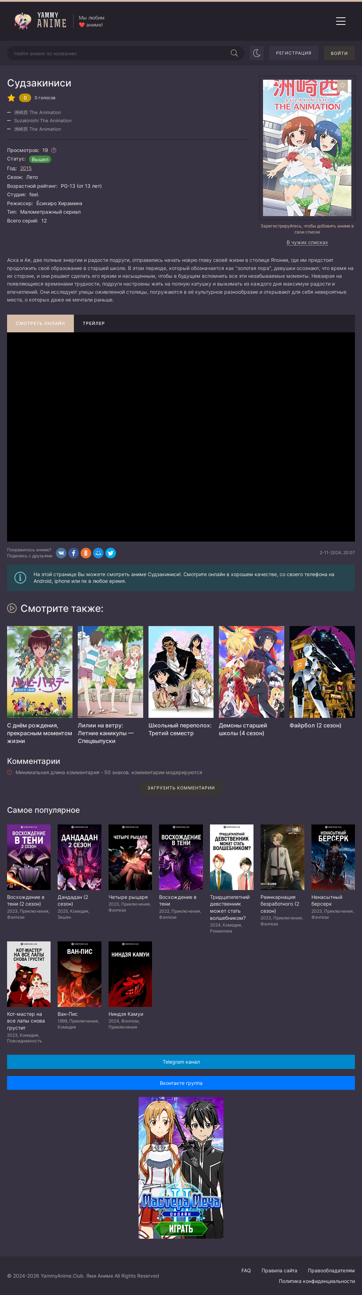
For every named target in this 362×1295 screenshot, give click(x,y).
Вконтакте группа (181, 1083)
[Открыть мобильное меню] (341, 21)
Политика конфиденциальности (317, 1281)
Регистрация (293, 53)
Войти (339, 53)
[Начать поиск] (234, 53)
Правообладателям (331, 1270)
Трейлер (94, 323)
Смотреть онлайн (40, 323)
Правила (279, 1270)
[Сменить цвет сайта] (257, 53)
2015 (26, 168)
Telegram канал (181, 1062)
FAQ (246, 1270)
